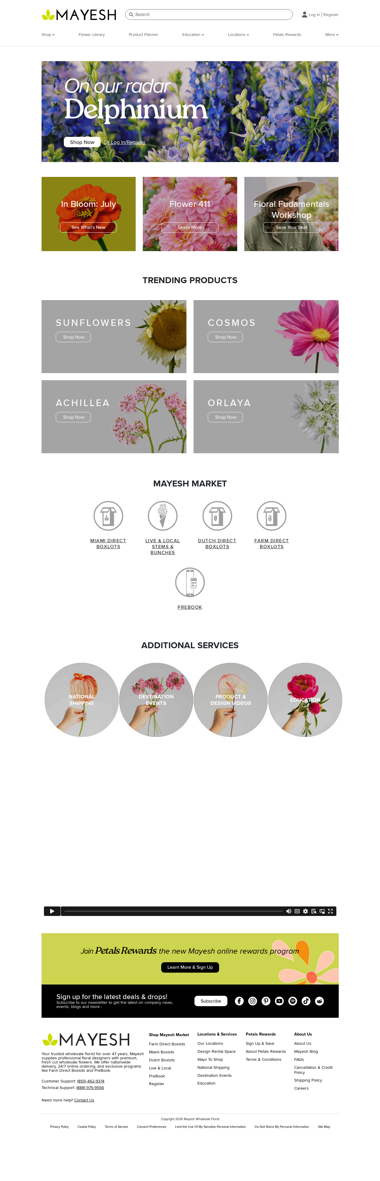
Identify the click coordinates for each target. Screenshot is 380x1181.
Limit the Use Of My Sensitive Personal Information (210, 1172)
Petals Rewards (287, 34)
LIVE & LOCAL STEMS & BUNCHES (162, 567)
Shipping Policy (308, 1125)
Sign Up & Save (260, 1089)
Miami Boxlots (161, 1097)
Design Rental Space (216, 1097)
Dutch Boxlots (162, 1105)
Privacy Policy (59, 1172)
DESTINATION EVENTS (156, 738)
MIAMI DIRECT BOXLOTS (108, 564)
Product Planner (143, 34)
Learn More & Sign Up (190, 1007)
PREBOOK (190, 646)
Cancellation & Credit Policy (313, 1115)
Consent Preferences (151, 1172)
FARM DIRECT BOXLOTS (271, 564)
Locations (238, 34)
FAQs (299, 1104)
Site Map (324, 1172)
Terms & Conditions (263, 1104)
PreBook (157, 1121)
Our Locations (210, 1089)
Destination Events (214, 1120)
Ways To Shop (210, 1104)
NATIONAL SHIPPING (82, 738)
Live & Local (160, 1113)
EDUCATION (305, 738)
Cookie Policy (86, 1172)
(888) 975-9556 (90, 1133)
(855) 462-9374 (90, 1126)
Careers (301, 1133)
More (331, 34)
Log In (314, 14)
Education (193, 34)
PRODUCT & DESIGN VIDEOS (230, 738)
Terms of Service (116, 1172)
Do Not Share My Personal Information (282, 1172)
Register (331, 14)
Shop (48, 34)
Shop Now (88, 143)
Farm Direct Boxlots (167, 1089)
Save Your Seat (291, 231)
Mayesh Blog (306, 1097)
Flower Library (92, 34)
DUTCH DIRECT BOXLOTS (217, 564)
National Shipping (213, 1112)
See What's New (88, 231)
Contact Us (84, 1145)
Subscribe (203, 1044)
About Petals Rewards (266, 1097)
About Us (302, 1089)
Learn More (190, 231)
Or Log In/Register (136, 143)
